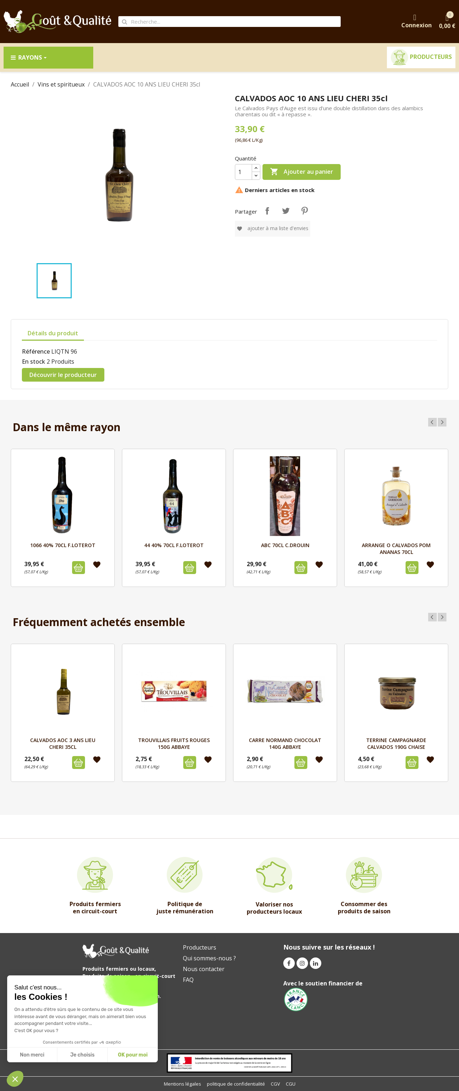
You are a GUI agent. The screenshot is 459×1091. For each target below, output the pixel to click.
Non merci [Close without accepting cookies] (32, 1055)
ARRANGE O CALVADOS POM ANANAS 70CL (396, 548)
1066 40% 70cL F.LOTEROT (62, 545)
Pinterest (304, 211)
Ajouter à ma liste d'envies (272, 228)
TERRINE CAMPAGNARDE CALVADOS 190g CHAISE (396, 743)
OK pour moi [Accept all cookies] (133, 1055)
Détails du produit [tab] (53, 333)
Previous (432, 422)
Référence (36, 351)
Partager (267, 211)
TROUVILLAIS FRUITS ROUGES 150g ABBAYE (174, 743)
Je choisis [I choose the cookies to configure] (82, 1055)
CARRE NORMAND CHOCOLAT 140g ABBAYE (285, 743)
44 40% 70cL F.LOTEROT (174, 545)
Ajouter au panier (301, 172)
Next (442, 422)
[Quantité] (243, 172)
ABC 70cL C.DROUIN (285, 545)
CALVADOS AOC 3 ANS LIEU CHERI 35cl (62, 743)
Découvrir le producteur (63, 375)
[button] (15, 1078)
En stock (33, 361)
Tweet (286, 211)
